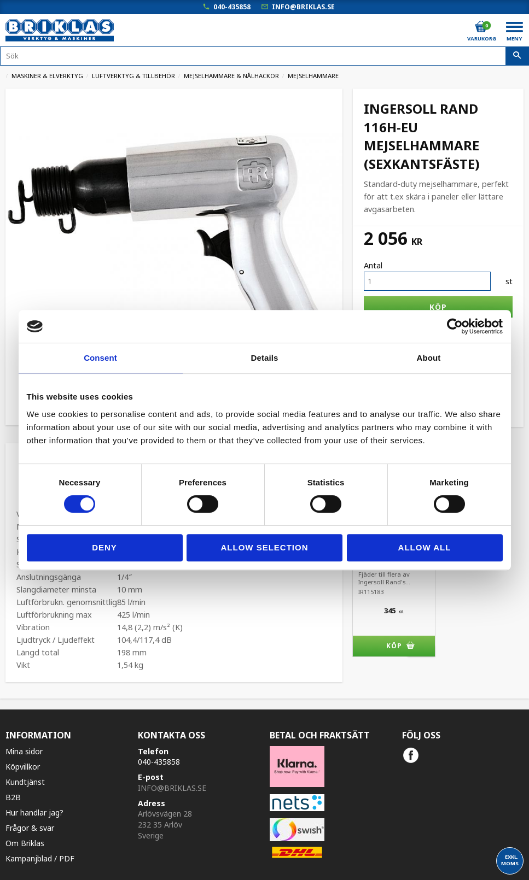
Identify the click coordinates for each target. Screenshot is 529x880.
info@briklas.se (303, 6)
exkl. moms (510, 860)
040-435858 (232, 6)
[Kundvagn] (481, 27)
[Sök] (517, 56)
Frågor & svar (29, 828)
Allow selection (265, 547)
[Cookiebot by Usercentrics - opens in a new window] (455, 326)
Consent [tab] (100, 357)
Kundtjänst (25, 782)
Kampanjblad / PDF (39, 858)
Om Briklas (24, 843)
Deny (104, 547)
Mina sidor (24, 751)
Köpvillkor (22, 766)
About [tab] (429, 357)
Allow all (424, 547)
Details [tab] (264, 357)
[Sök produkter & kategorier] (264, 56)
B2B (13, 797)
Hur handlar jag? (34, 812)
